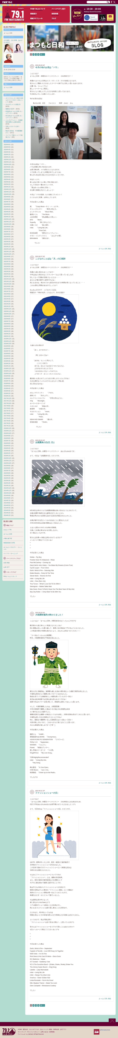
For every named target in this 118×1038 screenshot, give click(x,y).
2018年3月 (7, 391)
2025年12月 (7, 159)
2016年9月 (7, 436)
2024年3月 (7, 212)
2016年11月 (7, 431)
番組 (109, 249)
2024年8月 (7, 199)
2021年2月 (7, 304)
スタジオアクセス (34, 1029)
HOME (20, 1029)
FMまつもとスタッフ (10, 576)
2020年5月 (7, 326)
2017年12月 (7, 398)
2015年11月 (7, 460)
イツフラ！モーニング (11, 553)
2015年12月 (7, 458)
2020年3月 (7, 331)
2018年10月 (7, 373)
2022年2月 (7, 274)
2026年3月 (7, 152)
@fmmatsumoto (105, 1030)
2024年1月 (7, 217)
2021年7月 (7, 291)
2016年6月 (7, 443)
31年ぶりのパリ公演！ (13, 126)
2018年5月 (7, 386)
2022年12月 (7, 249)
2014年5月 (7, 505)
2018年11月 (7, 371)
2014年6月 (7, 503)
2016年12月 (7, 428)
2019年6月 (7, 353)
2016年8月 (7, 438)
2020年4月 (7, 329)
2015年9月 (7, 465)
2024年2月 (7, 214)
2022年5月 (7, 266)
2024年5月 (7, 207)
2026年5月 (7, 147)
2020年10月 (7, 314)
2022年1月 (7, 276)
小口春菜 (6, 40)
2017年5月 (7, 416)
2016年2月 (7, 453)
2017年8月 (7, 408)
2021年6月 (7, 294)
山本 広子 (7, 567)
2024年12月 (7, 189)
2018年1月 (7, 396)
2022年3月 (7, 271)
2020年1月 (7, 336)
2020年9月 (7, 316)
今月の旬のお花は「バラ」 (47, 67)
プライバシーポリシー (33, 1032)
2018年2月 (7, 393)
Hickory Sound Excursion (92, 12)
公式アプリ (63, 1029)
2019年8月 (7, 348)
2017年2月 (7, 423)
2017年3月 (7, 421)
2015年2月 (7, 483)
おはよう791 (8, 530)
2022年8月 (7, 259)
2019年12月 (7, 339)
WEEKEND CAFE (9, 543)
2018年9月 (7, 376)
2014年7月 (7, 500)
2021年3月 (7, 301)
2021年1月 (7, 306)
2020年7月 (7, 321)
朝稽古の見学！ (10, 109)
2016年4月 (7, 448)
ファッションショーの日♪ (46, 793)
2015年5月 (7, 475)
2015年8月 (7, 468)
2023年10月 (7, 224)
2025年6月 (7, 174)
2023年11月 (7, 221)
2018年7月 (7, 381)
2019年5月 (7, 356)
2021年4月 (7, 299)
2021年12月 (7, 279)
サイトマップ (22, 1032)
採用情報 (52, 1032)
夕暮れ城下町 (8, 538)
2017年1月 (7, 426)
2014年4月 (7, 508)
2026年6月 (7, 144)
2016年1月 (7, 455)
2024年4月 (7, 209)
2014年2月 (7, 513)
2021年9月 (7, 286)
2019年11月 (7, 341)
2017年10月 (7, 403)
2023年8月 (7, 229)
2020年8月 (7, 319)
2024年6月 (7, 204)
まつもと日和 (103, 249)
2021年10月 (7, 284)
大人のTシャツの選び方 (13, 104)
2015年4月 (7, 478)
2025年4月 (7, 179)
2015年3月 (7, 480)
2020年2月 (7, 334)
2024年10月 (7, 194)
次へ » (42, 54)
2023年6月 (7, 234)
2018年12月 (7, 368)
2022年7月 (7, 261)
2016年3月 (7, 451)
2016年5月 (7, 446)
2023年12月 (7, 219)
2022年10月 (7, 254)
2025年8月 (7, 169)
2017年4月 (7, 418)
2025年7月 (7, 172)
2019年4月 (7, 358)
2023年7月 (7, 231)
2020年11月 (7, 311)
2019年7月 (7, 351)
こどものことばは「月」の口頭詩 (50, 259)
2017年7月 (7, 411)
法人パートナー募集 (46, 1029)
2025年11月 (7, 162)
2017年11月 (7, 401)
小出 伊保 (14, 40)
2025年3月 (7, 182)
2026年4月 (7, 149)
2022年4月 (7, 269)
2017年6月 (7, 413)
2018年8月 (7, 378)
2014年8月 (7, 498)
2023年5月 (7, 236)
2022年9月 (7, 256)
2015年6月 (7, 473)
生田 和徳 (7, 563)
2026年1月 (7, 157)
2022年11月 (7, 251)
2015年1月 (7, 485)
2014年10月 (7, 493)
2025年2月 (7, 184)
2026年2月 (7, 154)
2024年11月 (7, 192)
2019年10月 (7, 343)
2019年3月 (7, 361)
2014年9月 (7, 495)
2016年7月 (7, 441)
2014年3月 (7, 510)
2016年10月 (7, 433)
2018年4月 (7, 388)
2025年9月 (7, 167)
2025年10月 (7, 164)
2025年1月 (7, 187)
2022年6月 (7, 264)
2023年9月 (7, 226)
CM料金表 (56, 1029)
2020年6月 (7, 324)
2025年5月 (7, 177)
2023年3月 (7, 241)
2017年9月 (7, 406)
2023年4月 (7, 239)
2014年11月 (7, 490)
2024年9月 (7, 197)
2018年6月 (7, 383)
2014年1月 (7, 515)
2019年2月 (7, 363)
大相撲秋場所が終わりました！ (49, 615)
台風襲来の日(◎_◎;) (44, 442)
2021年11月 (7, 281)
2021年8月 (7, 289)
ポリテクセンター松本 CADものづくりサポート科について (14, 100)
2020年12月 (7, 309)
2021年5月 (7, 296)
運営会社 (25, 1029)
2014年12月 (7, 488)
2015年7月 (7, 470)
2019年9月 (7, 346)
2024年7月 (7, 202)
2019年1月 (7, 366)
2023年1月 (7, 246)
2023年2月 (7, 244)
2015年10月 (7, 463)
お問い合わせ (44, 1032)
